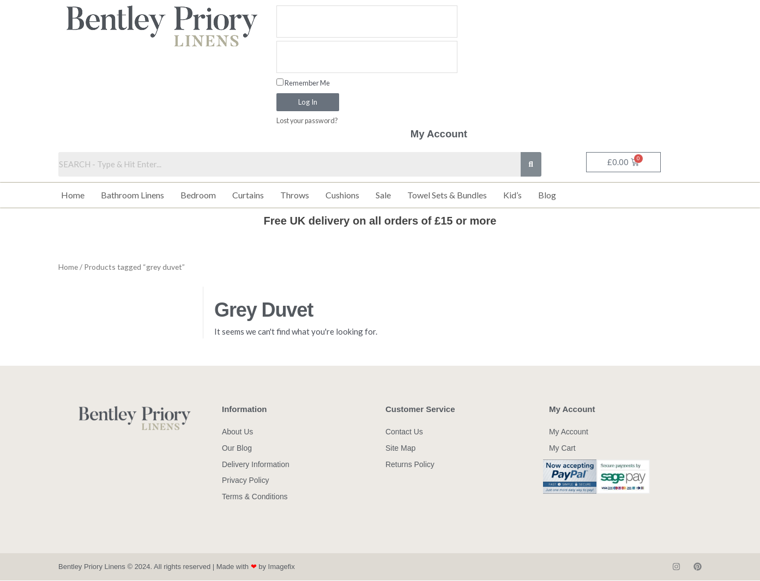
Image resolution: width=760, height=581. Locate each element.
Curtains (248, 195)
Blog (547, 195)
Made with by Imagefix (255, 567)
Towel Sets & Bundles (447, 195)
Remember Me (303, 82)
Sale (383, 195)
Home (73, 195)
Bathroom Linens (132, 195)
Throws (294, 195)
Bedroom (198, 195)
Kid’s (512, 195)
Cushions (342, 195)
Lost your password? (307, 121)
